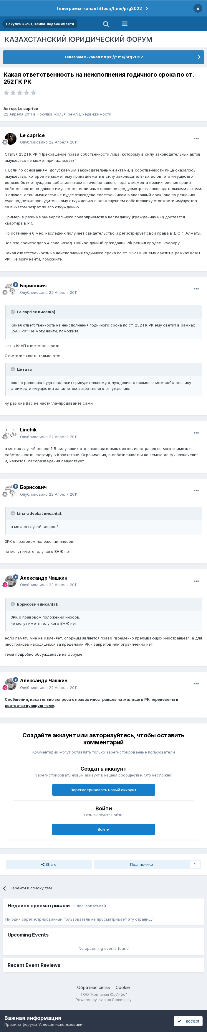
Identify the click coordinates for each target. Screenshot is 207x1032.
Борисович (33, 286)
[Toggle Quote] (13, 311)
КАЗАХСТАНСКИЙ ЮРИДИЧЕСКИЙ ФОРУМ (78, 39)
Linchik (28, 430)
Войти (104, 829)
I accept (188, 1020)
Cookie (123, 987)
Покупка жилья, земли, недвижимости (74, 114)
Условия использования (61, 1024)
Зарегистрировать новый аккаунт (104, 789)
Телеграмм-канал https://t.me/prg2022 (99, 8)
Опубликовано (48, 142)
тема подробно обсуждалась (33, 654)
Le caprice (28, 108)
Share (49, 864)
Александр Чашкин (43, 578)
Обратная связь (93, 987)
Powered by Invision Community (104, 1000)
